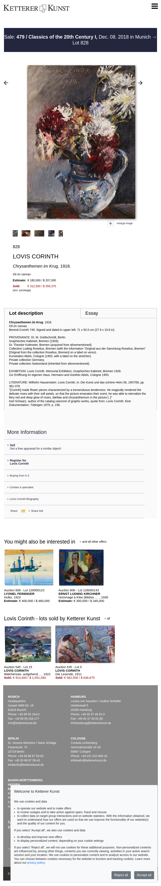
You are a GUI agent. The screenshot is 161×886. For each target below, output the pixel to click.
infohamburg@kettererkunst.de (91, 723)
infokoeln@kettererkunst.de (88, 760)
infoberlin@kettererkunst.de (26, 764)
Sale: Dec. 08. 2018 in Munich (78, 37)
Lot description (26, 313)
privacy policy (36, 862)
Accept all (144, 875)
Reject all (121, 875)
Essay (91, 313)
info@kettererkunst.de (22, 723)
